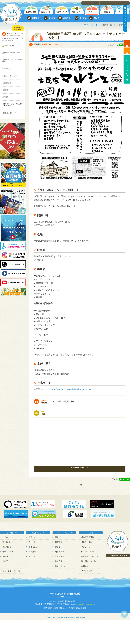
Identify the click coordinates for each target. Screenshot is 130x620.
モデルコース (7, 535)
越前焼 (57, 544)
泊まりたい (33, 544)
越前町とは (7, 544)
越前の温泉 (59, 549)
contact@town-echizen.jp (85, 601)
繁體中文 (116, 3)
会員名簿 (85, 564)
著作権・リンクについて (91, 554)
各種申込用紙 (86, 539)
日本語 (87, 3)
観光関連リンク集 (88, 559)
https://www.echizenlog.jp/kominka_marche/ (70, 389)
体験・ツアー (7, 549)
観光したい (33, 535)
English (96, 3)
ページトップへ (124, 614)
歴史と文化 (59, 554)
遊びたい (32, 539)
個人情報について (88, 549)
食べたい (32, 549)
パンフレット (86, 544)
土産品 (5, 559)
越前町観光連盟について (91, 535)
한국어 (126, 3)
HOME (86, 25)
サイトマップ (86, 568)
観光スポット (7, 539)
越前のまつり (60, 564)
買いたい (32, 554)
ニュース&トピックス (11, 568)
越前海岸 (58, 559)
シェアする (113, 45)
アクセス (6, 564)
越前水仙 (58, 539)
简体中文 (106, 3)
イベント (94, 25)
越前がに (58, 535)
